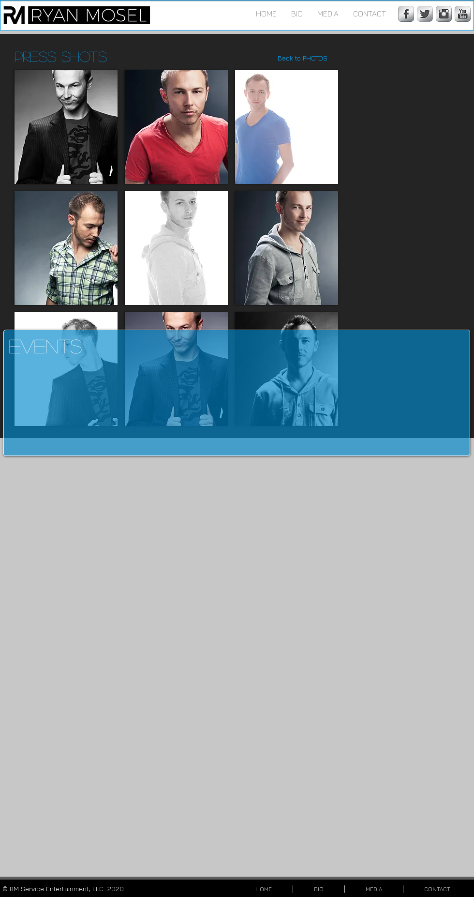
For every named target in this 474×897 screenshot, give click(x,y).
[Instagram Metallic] (444, 14)
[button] (328, 13)
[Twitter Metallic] (425, 14)
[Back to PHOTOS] (302, 58)
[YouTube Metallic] (463, 14)
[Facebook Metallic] (406, 14)
